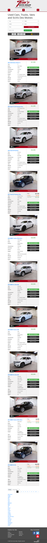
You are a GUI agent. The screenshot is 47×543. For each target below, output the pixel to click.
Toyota (9, 517)
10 (35, 491)
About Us (20, 532)
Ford (9, 500)
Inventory (9, 533)
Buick (9, 509)
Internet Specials (11, 534)
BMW (9, 504)
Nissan (9, 507)
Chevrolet (10, 519)
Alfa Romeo (10, 494)
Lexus (9, 511)
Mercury (9, 521)
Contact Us (21, 534)
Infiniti (9, 525)
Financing (10, 535)
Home (9, 532)
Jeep (9, 501)
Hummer (9, 515)
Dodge (9, 495)
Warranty (20, 531)
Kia (8, 506)
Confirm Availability (33, 67)
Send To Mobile (33, 72)
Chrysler (9, 523)
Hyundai (9, 520)
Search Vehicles (31, 26)
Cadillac (9, 514)
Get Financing (33, 69)
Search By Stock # (27, 30)
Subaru (9, 512)
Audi (9, 499)
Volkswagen (10, 522)
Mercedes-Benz (11, 516)
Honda (9, 510)
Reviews (9, 537)
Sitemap (20, 535)
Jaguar (9, 496)
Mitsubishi (10, 503)
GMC (9, 505)
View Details (33, 74)
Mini (8, 498)
